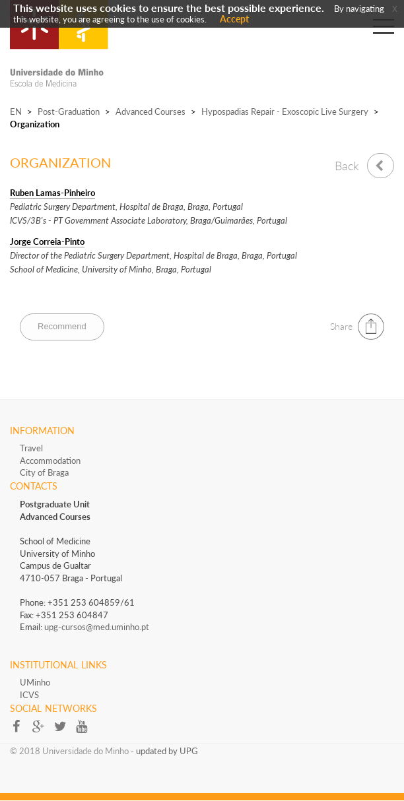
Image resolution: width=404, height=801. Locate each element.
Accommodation (50, 460)
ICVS (29, 694)
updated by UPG (167, 751)
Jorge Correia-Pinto (47, 241)
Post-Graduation (69, 111)
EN (16, 111)
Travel (31, 448)
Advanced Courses (150, 111)
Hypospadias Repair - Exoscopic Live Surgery (284, 111)
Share (341, 326)
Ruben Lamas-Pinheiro (52, 192)
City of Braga (44, 472)
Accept (234, 18)
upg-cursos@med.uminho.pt (96, 627)
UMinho (35, 682)
